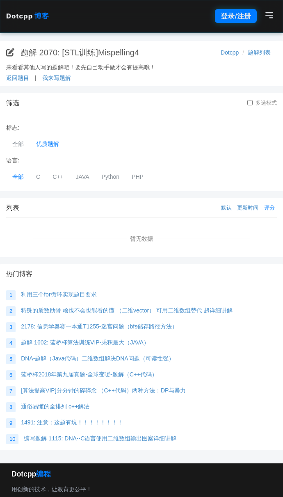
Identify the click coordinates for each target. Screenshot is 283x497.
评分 (269, 208)
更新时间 (247, 208)
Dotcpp (27, 16)
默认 (226, 208)
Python (111, 176)
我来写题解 (56, 78)
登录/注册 (236, 16)
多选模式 (262, 103)
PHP (138, 176)
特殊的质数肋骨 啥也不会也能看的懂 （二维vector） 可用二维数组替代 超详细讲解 (127, 310)
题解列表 (259, 52)
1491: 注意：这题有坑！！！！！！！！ (72, 422)
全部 (18, 144)
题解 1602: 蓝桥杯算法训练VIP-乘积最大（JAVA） (85, 342)
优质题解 (47, 144)
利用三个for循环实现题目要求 (58, 294)
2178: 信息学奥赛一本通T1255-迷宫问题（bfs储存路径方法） (99, 326)
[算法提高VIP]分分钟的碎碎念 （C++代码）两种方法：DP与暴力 (103, 390)
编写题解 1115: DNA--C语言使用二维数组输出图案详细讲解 (100, 438)
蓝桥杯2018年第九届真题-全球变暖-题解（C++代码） (89, 374)
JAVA (82, 176)
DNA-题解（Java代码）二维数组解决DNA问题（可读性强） (97, 358)
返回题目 (17, 78)
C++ (57, 176)
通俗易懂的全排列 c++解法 (55, 406)
